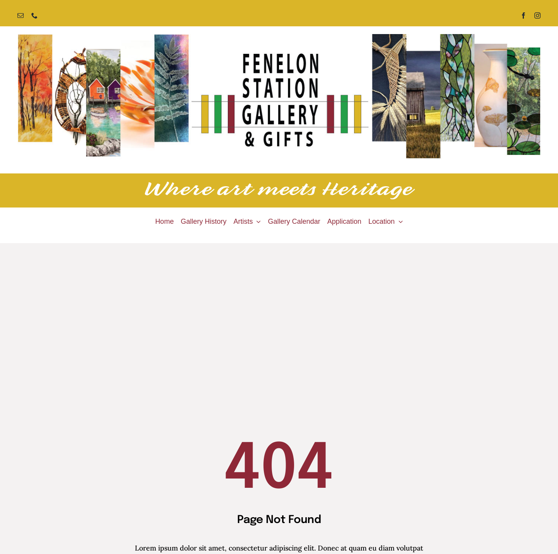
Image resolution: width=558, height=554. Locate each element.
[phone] (34, 15)
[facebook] (523, 15)
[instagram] (537, 15)
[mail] (20, 15)
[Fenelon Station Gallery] (279, 37)
